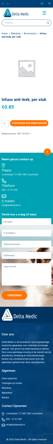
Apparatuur (7, 392)
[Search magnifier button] (48, 23)
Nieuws (5, 397)
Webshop (16, 33)
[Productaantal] (5, 123)
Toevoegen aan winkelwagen (29, 123)
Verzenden (14, 295)
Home (5, 33)
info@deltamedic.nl (11, 205)
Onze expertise (9, 378)
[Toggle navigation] (44, 13)
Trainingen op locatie (12, 383)
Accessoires (30, 33)
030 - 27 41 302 (10, 190)
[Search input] (25, 23)
